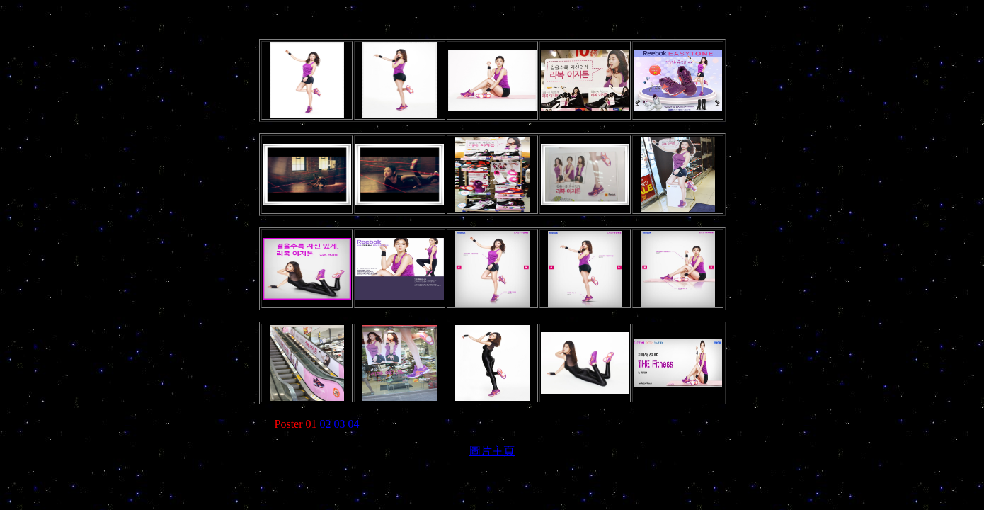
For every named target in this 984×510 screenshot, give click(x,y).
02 (325, 424)
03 (339, 424)
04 (354, 424)
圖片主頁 (492, 451)
